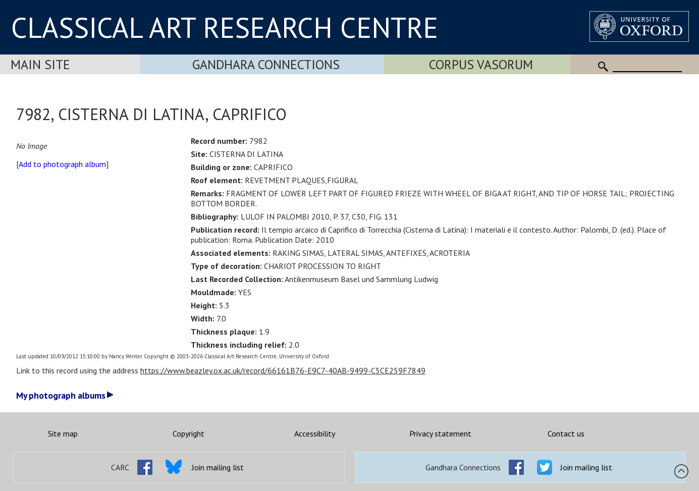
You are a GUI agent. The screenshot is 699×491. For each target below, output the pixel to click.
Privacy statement (440, 433)
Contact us (566, 433)
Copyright (188, 433)
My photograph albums (65, 395)
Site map (63, 433)
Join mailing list (218, 467)
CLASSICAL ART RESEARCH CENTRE (224, 27)
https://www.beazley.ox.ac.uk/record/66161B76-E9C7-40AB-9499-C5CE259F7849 (282, 370)
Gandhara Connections (266, 64)
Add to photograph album (62, 164)
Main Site (40, 64)
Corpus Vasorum (481, 64)
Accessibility (314, 433)
